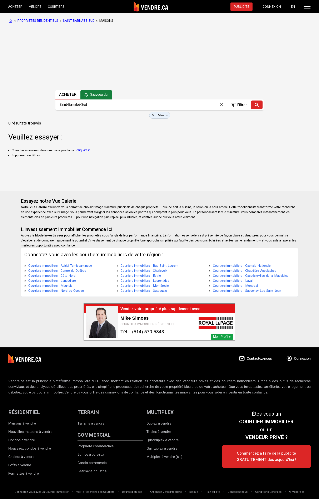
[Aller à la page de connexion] (271, 6)
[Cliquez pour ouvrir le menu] (306, 6)
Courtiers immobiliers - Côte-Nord (51, 276)
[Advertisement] (159, 57)
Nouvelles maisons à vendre (30, 432)
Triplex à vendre (158, 432)
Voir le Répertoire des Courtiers (95, 491)
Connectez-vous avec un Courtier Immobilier (42, 491)
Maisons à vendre (22, 423)
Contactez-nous (238, 491)
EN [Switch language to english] (293, 7)
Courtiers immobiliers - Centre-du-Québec (57, 271)
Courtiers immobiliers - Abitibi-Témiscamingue (60, 266)
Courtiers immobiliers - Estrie (141, 276)
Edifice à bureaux (91, 454)
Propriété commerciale (96, 446)
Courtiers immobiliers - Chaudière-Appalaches (244, 271)
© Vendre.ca (296, 491)
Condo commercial (93, 463)
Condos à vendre (21, 440)
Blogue (193, 491)
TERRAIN (88, 412)
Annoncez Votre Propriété (166, 491)
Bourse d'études (132, 491)
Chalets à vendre (21, 457)
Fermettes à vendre (23, 473)
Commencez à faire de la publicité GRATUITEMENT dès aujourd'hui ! (266, 456)
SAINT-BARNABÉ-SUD (78, 21)
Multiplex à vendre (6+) (164, 457)
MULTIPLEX (160, 412)
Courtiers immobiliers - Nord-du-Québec (56, 291)
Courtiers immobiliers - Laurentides (145, 281)
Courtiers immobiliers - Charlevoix (144, 271)
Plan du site (213, 491)
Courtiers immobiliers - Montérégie (145, 286)
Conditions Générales (268, 491)
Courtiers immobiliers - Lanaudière (52, 281)
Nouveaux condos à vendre (29, 448)
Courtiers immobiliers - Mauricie (50, 286)
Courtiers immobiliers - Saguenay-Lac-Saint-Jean (247, 291)
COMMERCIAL (94, 435)
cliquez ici (83, 150)
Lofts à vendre (19, 465)
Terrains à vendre (91, 423)
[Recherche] (257, 105)
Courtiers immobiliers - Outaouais (144, 291)
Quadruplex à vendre (162, 440)
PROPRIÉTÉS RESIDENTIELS (37, 21)
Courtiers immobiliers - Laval (233, 281)
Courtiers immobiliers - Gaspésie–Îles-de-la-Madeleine (250, 276)
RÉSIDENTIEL (24, 412)
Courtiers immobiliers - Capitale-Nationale (242, 266)
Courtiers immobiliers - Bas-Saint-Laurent (149, 266)
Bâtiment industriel (92, 471)
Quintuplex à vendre (161, 448)
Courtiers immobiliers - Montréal (235, 286)
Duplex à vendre (158, 423)
